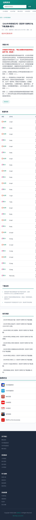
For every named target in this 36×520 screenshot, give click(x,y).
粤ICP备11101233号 (18, 516)
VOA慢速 (5, 11)
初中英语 (4, 461)
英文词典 (4, 504)
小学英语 (4, 458)
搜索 (29, 6)
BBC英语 (20, 11)
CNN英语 (27, 11)
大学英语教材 (7, 17)
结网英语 (6, 2)
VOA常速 (12, 11)
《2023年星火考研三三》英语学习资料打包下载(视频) (17, 359)
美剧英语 (4, 498)
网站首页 (4, 440)
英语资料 (4, 483)
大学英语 (4, 467)
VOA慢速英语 (5, 442)
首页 (1, 17)
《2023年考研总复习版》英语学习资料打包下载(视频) (17, 320)
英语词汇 (4, 480)
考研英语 (6, 101)
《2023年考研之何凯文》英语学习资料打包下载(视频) (17, 355)
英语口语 (4, 477)
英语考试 (4, 486)
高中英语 (4, 464)
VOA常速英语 (5, 445)
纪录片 (3, 501)
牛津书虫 (4, 496)
